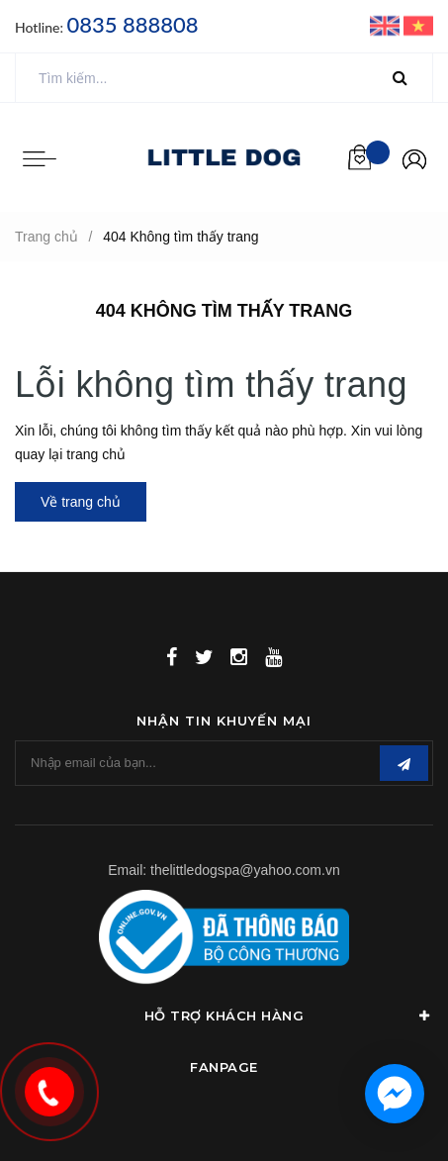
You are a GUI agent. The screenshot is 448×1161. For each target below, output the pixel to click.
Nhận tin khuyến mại (224, 720)
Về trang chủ (81, 502)
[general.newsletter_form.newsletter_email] (224, 763)
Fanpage (224, 1067)
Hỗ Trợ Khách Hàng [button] (288, 1015)
